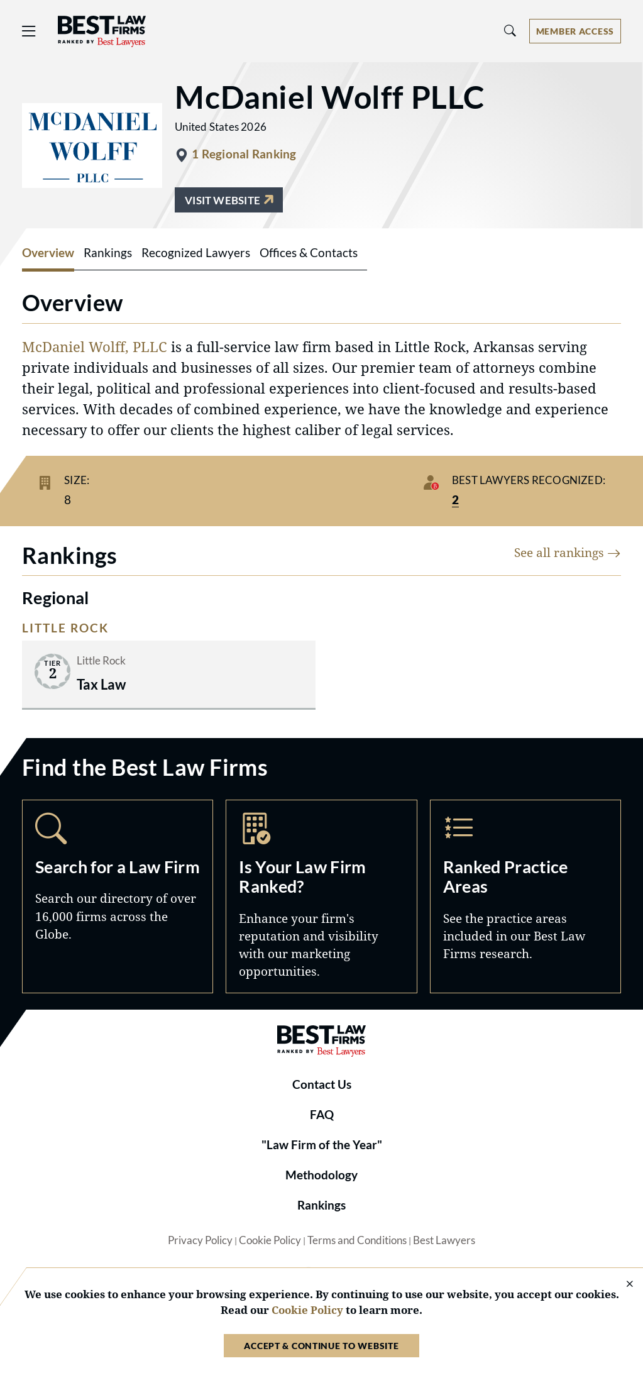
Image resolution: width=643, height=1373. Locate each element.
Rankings (321, 1205)
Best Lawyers (444, 1240)
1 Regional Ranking (244, 154)
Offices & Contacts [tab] (309, 253)
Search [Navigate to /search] (117, 896)
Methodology (321, 1175)
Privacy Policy (200, 1240)
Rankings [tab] (108, 253)
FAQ (322, 1115)
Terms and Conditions (357, 1240)
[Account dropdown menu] (575, 31)
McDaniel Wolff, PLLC (94, 347)
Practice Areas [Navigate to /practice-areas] (525, 896)
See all (567, 552)
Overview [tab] (48, 253)
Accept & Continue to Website (321, 1345)
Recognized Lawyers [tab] (195, 253)
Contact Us (321, 1084)
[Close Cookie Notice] (621, 1285)
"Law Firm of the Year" (321, 1145)
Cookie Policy (270, 1240)
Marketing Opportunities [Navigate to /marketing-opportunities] (321, 896)
